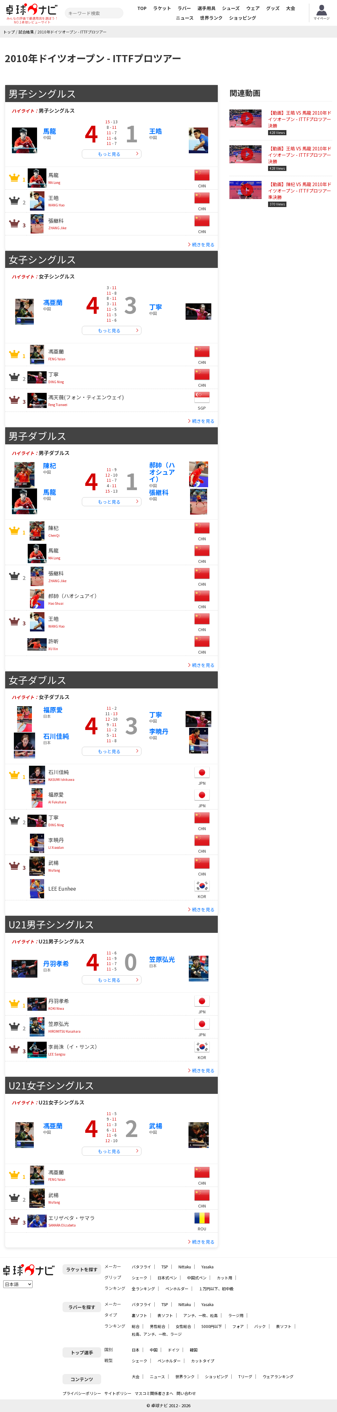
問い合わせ (186, 1393)
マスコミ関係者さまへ (154, 1393)
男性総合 (157, 1326)
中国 (154, 1349)
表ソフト (165, 1315)
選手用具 (206, 8)
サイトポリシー (117, 1393)
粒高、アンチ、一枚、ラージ (157, 1334)
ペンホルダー (176, 1288)
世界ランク (211, 17)
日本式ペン (167, 1277)
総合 (136, 1326)
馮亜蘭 (53, 302)
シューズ (231, 8)
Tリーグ (245, 1376)
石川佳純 (56, 736)
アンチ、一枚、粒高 (200, 1315)
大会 (290, 8)
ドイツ (173, 1349)
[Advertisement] (283, 258)
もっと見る (109, 154)
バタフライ (141, 1266)
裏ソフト (139, 1315)
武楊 (155, 1125)
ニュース (185, 17)
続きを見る (203, 244)
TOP (142, 8)
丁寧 (155, 306)
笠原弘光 (162, 959)
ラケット (162, 8)
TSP (164, 1266)
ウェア (253, 8)
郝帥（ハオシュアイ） (162, 472)
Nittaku (184, 1266)
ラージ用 (236, 1315)
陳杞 (49, 465)
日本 (136, 1349)
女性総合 (183, 1326)
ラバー (184, 8)
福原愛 (53, 709)
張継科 (158, 492)
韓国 (193, 1349)
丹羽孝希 (56, 963)
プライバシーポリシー (82, 1393)
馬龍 (49, 131)
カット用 (224, 1277)
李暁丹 (158, 731)
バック (260, 1326)
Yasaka (207, 1266)
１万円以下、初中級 (216, 1288)
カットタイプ (202, 1360)
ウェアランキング (278, 1376)
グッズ (273, 8)
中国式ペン (197, 1277)
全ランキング (143, 1288)
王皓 (155, 131)
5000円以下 (211, 1326)
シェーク (139, 1277)
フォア (238, 1326)
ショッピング (242, 17)
